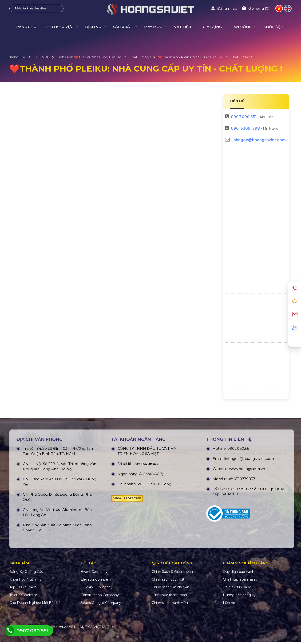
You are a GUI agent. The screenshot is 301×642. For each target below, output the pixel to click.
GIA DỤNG (214, 26)
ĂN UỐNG (245, 26)
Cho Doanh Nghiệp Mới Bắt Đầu (36, 603)
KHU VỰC (41, 57)
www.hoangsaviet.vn (247, 468)
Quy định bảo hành (238, 572)
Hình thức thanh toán (169, 595)
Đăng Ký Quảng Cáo (26, 572)
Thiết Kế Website (23, 595)
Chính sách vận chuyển (170, 587)
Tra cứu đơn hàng (237, 587)
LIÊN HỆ (237, 101)
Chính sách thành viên (170, 603)
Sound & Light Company (101, 603)
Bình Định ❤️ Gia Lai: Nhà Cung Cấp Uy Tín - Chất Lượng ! (104, 57)
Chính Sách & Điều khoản (172, 572)
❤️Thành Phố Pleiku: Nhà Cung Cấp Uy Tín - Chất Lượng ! (205, 57)
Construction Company (100, 595)
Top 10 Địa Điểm (22, 587)
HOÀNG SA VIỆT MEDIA (94, 627)
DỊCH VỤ (95, 26)
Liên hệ (229, 603)
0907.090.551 (244, 117)
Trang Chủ (25, 26)
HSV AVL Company (96, 587)
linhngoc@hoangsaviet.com (259, 140)
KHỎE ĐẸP (275, 26)
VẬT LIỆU (184, 26)
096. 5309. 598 (245, 128)
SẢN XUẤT (125, 26)
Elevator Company (96, 579)
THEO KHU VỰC (61, 26)
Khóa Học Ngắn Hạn (26, 579)
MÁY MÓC (155, 26)
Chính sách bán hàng (240, 579)
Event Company (94, 572)
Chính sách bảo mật (168, 579)
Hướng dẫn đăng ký (239, 595)
